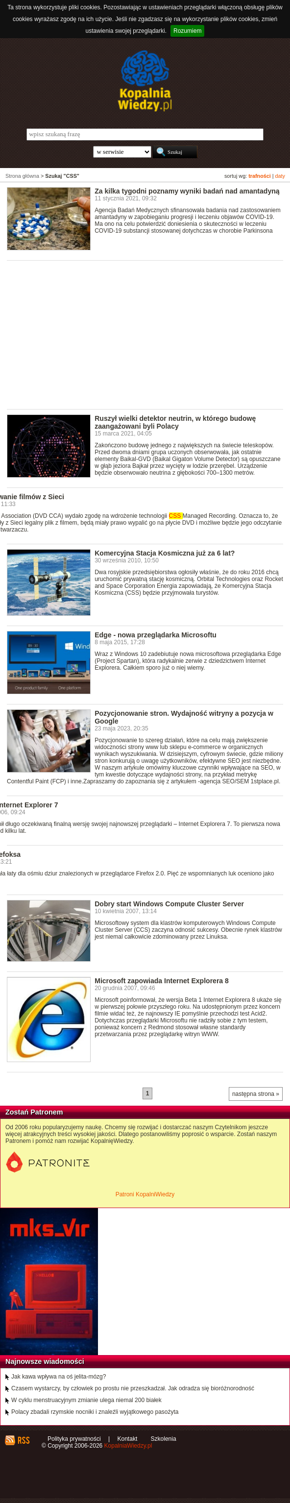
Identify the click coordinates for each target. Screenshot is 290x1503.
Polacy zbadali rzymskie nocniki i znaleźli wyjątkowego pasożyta (94, 1411)
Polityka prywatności (74, 1438)
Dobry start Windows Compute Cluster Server (169, 904)
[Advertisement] (148, 334)
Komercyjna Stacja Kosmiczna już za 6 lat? (165, 553)
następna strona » (255, 1094)
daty (280, 176)
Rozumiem (187, 30)
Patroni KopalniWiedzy (145, 1194)
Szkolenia (163, 1438)
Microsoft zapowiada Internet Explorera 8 (162, 981)
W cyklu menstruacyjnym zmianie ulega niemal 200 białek (86, 1400)
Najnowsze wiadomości (44, 1361)
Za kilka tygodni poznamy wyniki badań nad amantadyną (187, 191)
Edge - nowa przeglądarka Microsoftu (156, 635)
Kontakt (128, 1438)
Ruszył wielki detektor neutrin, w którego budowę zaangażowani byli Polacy (175, 422)
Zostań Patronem (34, 1112)
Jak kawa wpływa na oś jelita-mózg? (58, 1376)
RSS (23, 1440)
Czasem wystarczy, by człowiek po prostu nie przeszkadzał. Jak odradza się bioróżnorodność (132, 1388)
